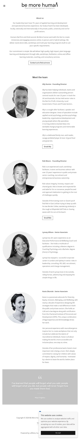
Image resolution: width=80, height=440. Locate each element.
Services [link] (40, 423)
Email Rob (47, 218)
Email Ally (47, 147)
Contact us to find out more (40, 63)
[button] (8, 6)
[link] (40, 5)
